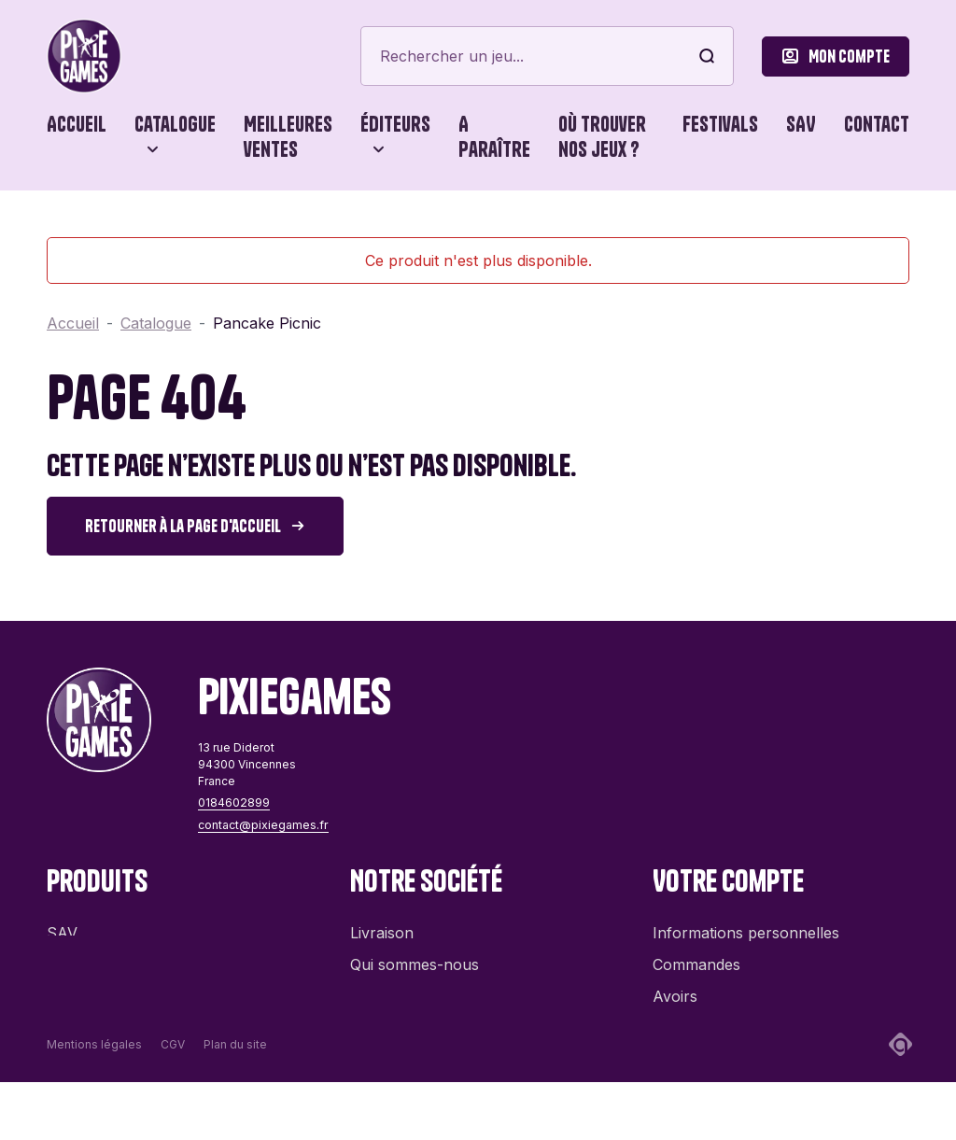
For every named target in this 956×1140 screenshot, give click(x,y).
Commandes (696, 955)
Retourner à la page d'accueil (183, 526)
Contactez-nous (407, 987)
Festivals (720, 124)
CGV (173, 1102)
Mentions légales (94, 1102)
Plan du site (235, 1102)
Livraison (382, 923)
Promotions (88, 955)
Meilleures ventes (288, 136)
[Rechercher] (547, 56)
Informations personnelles (746, 923)
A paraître (494, 136)
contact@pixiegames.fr (262, 825)
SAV (801, 124)
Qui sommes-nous (414, 955)
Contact (876, 124)
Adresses (685, 1018)
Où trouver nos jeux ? (602, 136)
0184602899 (233, 802)
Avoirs (675, 987)
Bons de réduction (717, 1050)
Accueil (76, 124)
